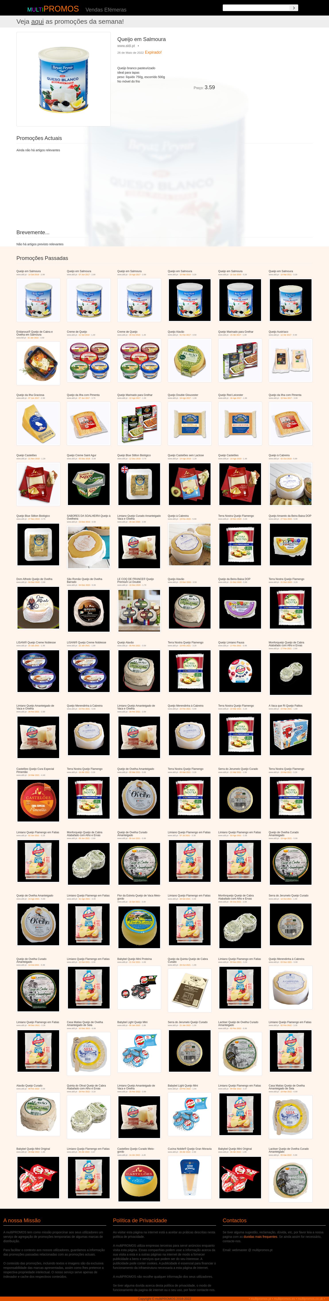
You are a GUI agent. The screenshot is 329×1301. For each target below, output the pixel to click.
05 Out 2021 (235, 902)
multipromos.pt (261, 1299)
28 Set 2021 (185, 899)
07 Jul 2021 (185, 835)
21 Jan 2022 (185, 1025)
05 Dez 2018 (84, 459)
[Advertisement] (265, 63)
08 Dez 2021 (34, 1025)
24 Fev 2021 (84, 709)
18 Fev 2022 (84, 1092)
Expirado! (153, 52)
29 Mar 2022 (34, 1152)
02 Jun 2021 (33, 835)
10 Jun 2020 (235, 274)
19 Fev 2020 (185, 519)
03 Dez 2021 (286, 962)
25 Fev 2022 (134, 1092)
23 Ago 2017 (135, 274)
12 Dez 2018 (135, 459)
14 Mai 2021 (286, 274)
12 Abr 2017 (286, 335)
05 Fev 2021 (134, 646)
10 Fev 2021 (185, 646)
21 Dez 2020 (235, 582)
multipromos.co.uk (310, 1299)
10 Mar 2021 (235, 709)
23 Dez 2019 (84, 522)
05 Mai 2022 (286, 1155)
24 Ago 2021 (34, 899)
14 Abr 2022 (134, 1155)
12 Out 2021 (84, 962)
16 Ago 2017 (185, 398)
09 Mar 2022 (235, 1089)
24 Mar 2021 (286, 709)
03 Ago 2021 (235, 835)
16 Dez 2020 (135, 585)
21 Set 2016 (84, 335)
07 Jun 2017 (84, 274)
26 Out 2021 (185, 965)
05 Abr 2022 (84, 1152)
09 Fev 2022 (33, 1089)
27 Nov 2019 (34, 519)
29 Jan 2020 (134, 522)
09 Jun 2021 (84, 838)
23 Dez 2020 (185, 582)
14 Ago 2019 (185, 459)
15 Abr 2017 (235, 335)
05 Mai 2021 (134, 772)
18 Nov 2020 (235, 519)
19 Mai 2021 (286, 772)
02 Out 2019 (286, 459)
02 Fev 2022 (235, 1028)
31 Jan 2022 (33, 338)
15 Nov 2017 (286, 398)
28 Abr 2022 (185, 1152)
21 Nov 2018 (34, 459)
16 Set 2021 (134, 902)
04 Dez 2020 (34, 582)
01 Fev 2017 (185, 335)
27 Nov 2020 (286, 519)
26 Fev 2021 (33, 712)
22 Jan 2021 (33, 646)
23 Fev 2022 (185, 1089)
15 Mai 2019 (185, 274)
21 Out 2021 (134, 962)
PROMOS (61, 8)
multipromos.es (284, 1299)
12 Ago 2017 (135, 398)
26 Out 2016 (134, 335)
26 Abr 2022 (235, 1152)
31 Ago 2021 (84, 899)
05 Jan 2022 (134, 1025)
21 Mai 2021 (235, 772)
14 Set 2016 (33, 274)
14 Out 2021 (286, 899)
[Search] (293, 7)
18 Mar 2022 (286, 1092)
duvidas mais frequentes (260, 1236)
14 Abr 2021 (84, 772)
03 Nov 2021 (235, 962)
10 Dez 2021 (84, 1028)
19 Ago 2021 (286, 838)
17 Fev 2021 (235, 646)
